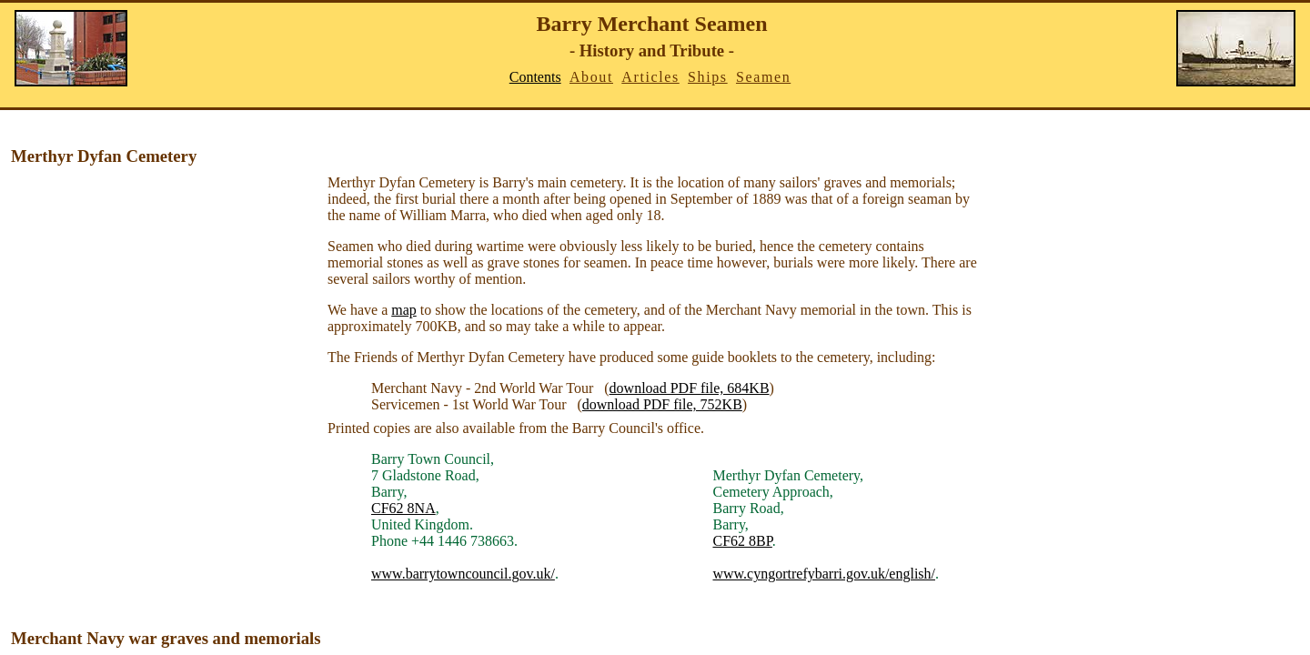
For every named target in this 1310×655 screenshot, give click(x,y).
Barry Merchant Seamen (651, 23)
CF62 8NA (403, 508)
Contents (535, 77)
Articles (650, 77)
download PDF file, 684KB (690, 388)
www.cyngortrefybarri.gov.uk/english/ (823, 573)
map (404, 309)
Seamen (763, 77)
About (591, 77)
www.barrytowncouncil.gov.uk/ (463, 573)
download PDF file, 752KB (662, 404)
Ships (708, 77)
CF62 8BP (741, 541)
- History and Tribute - (651, 50)
